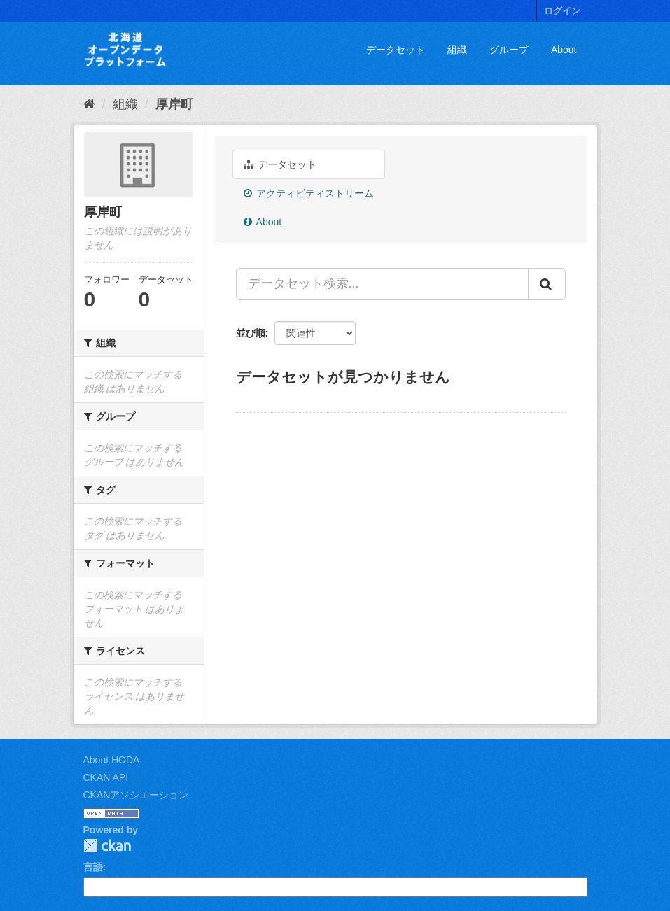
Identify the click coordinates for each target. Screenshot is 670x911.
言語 (93, 867)
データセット (395, 49)
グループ (509, 49)
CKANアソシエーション (136, 794)
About (564, 49)
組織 (457, 49)
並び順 (250, 333)
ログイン (562, 11)
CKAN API (106, 777)
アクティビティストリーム (309, 193)
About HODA (111, 759)
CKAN (107, 845)
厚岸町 (174, 104)
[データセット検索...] (382, 284)
